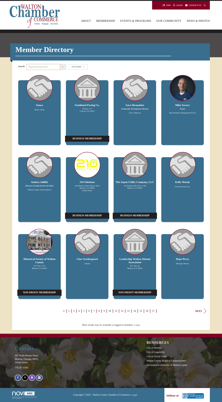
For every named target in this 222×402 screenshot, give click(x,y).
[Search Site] (205, 5)
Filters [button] (78, 67)
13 (128, 311)
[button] (63, 67)
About (86, 20)
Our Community (168, 20)
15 (141, 311)
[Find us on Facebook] (18, 378)
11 (116, 311)
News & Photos (198, 20)
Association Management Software (24, 395)
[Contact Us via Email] (39, 378)
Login (137, 325)
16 (147, 311)
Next (200, 311)
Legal (134, 395)
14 (134, 311)
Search (21, 66)
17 (153, 311)
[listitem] (39, 111)
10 (110, 311)
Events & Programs (135, 20)
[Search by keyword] (43, 67)
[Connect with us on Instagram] (32, 378)
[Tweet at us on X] (25, 378)
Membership (105, 20)
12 (122, 311)
